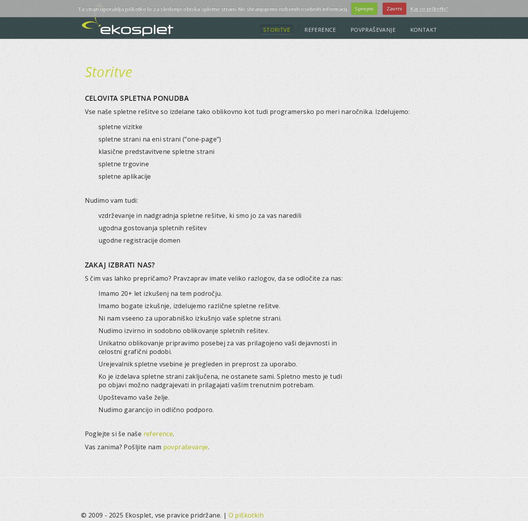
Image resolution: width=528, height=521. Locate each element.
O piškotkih (246, 515)
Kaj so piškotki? (429, 8)
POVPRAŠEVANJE (372, 29)
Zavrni (394, 8)
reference (158, 434)
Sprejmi (364, 8)
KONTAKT (423, 29)
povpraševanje (185, 447)
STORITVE (276, 29)
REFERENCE (320, 29)
